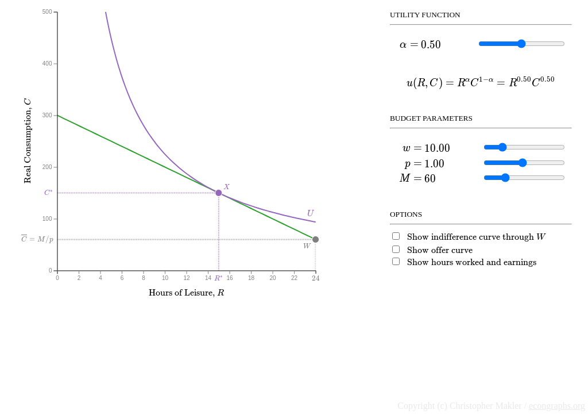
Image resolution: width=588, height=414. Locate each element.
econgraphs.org (557, 406)
